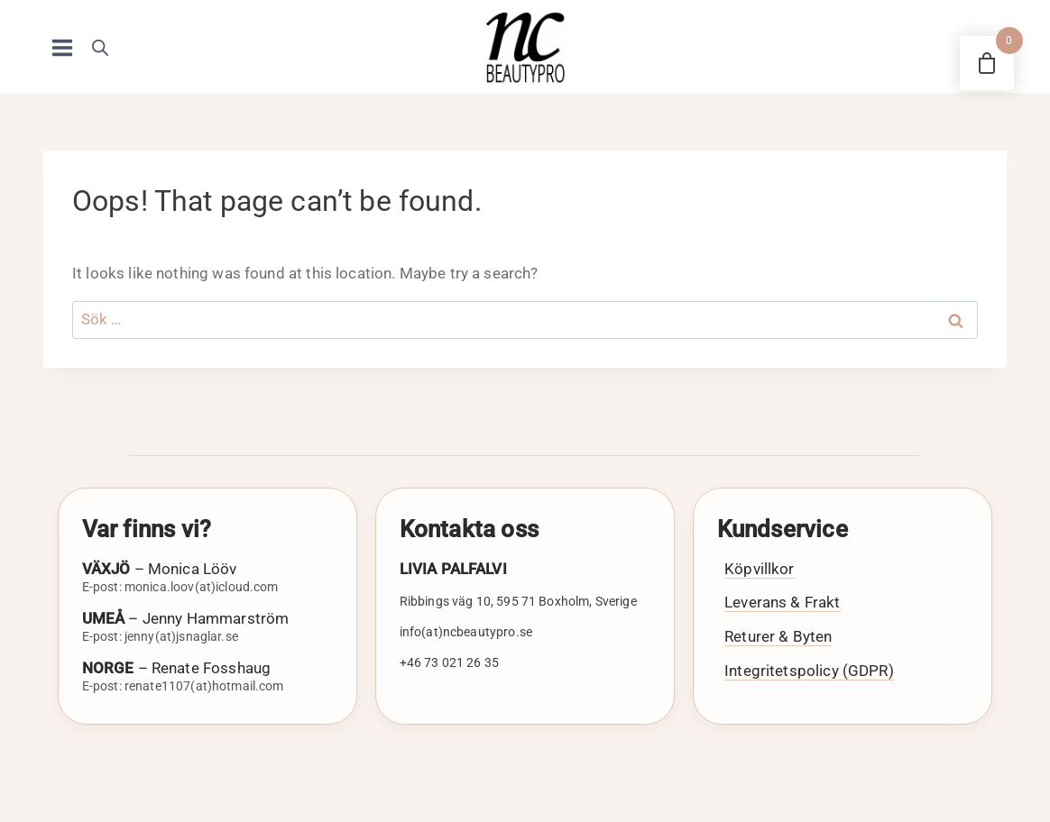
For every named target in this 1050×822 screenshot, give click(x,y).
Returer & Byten (778, 636)
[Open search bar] (100, 48)
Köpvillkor (759, 569)
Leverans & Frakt (782, 602)
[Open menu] (62, 47)
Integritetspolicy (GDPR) (809, 671)
